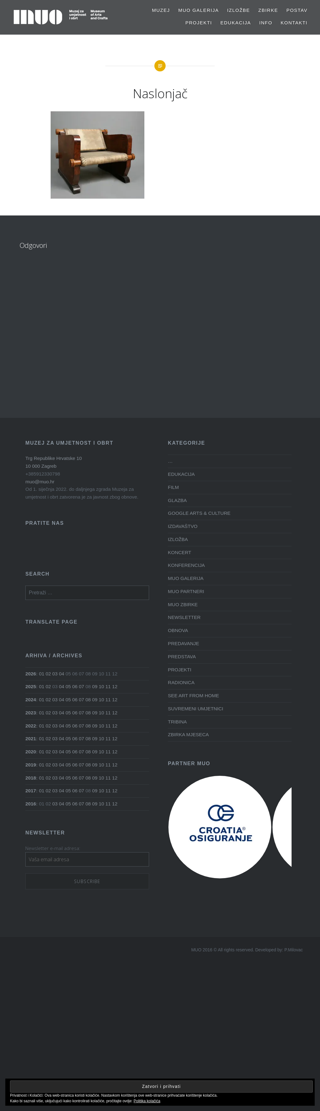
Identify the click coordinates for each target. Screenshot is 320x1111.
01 (41, 673)
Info (265, 22)
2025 (30, 686)
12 (115, 686)
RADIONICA (181, 682)
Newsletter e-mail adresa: (52, 848)
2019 (30, 764)
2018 (30, 777)
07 (81, 686)
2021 (30, 738)
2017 (30, 790)
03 (55, 673)
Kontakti (294, 22)
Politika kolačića (147, 1101)
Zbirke (268, 10)
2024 (30, 699)
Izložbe (238, 10)
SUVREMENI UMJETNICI (195, 708)
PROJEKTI (198, 22)
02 (48, 673)
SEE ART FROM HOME (193, 695)
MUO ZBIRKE (183, 604)
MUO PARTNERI (186, 591)
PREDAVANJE (183, 643)
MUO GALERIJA (198, 10)
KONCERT (179, 552)
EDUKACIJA (235, 22)
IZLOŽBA (178, 539)
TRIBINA (177, 721)
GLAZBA (177, 500)
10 (101, 686)
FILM (173, 487)
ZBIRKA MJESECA (188, 734)
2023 (30, 712)
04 (61, 673)
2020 (30, 751)
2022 (30, 725)
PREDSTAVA (182, 656)
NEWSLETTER (184, 617)
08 (88, 699)
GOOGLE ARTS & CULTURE (199, 513)
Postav (297, 10)
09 (95, 686)
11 (108, 686)
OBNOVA (178, 630)
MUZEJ (161, 10)
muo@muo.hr (39, 481)
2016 (30, 803)
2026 (30, 673)
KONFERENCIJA (186, 565)
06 (75, 686)
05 (68, 686)
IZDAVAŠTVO (183, 526)
